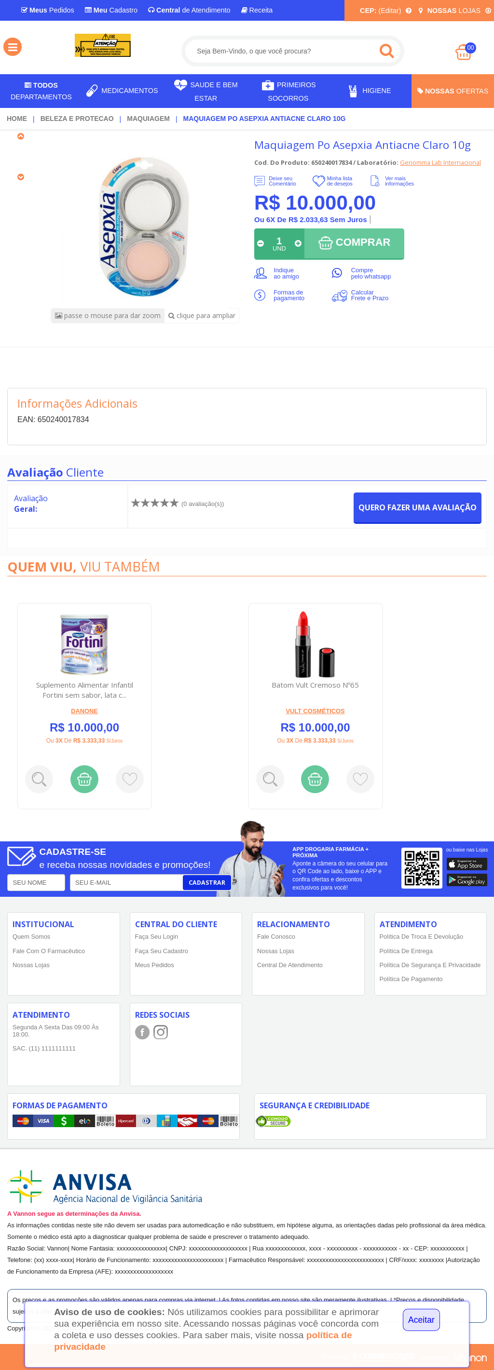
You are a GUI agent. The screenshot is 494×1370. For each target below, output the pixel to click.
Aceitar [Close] (421, 1320)
